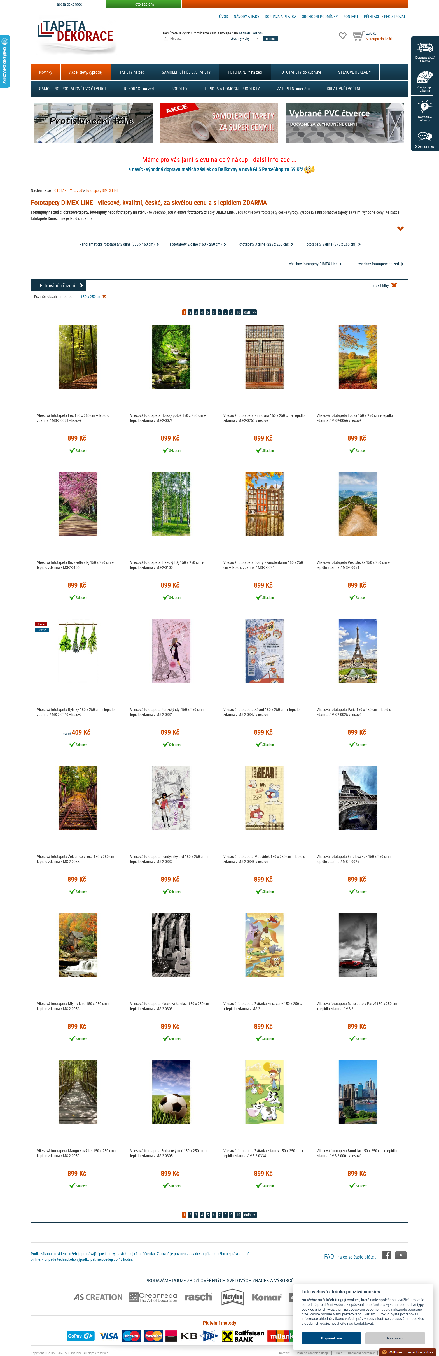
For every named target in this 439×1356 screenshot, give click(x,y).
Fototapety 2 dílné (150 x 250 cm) (196, 244)
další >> (250, 312)
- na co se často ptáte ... (352, 1257)
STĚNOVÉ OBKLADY (354, 72)
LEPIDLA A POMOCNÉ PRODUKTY (232, 88)
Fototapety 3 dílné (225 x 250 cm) (263, 244)
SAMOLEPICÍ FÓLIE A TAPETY (186, 72)
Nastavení (395, 1338)
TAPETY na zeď (132, 72)
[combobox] (246, 38)
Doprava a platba (280, 16)
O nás (338, 1353)
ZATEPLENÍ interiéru (293, 88)
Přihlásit (372, 16)
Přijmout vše (331, 1338)
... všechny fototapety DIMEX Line (311, 263)
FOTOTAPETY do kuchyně (300, 72)
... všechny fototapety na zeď (376, 263)
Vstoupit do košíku (380, 38)
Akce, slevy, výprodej (85, 72)
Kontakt (350, 16)
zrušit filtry (381, 285)
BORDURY (179, 88)
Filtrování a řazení (57, 285)
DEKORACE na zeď (139, 88)
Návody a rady (246, 16)
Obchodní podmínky (320, 16)
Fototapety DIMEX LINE (102, 190)
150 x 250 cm (93, 296)
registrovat (394, 16)
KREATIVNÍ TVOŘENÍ (343, 88)
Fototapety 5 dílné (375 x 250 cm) (330, 244)
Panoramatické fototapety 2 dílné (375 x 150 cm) (117, 244)
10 (238, 312)
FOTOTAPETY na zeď (245, 72)
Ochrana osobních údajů (312, 1353)
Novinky (45, 72)
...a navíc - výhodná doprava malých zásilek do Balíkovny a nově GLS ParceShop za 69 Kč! (213, 169)
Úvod (223, 16)
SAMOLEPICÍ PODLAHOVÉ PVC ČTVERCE (73, 88)
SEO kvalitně (73, 1353)
